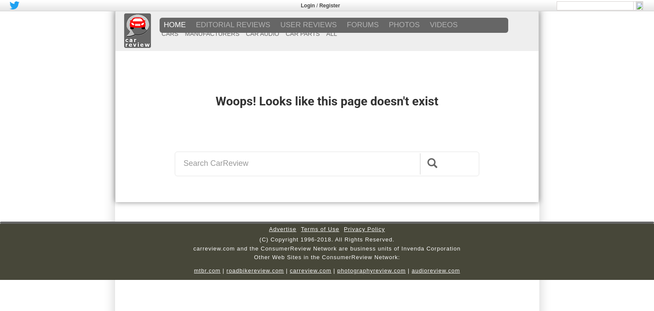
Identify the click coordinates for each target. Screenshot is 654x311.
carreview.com (310, 270)
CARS (170, 33)
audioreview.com (436, 270)
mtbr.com (207, 270)
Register (329, 6)
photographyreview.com (371, 270)
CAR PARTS (303, 33)
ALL (331, 33)
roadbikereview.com (255, 270)
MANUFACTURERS (212, 33)
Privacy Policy (364, 229)
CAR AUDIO (262, 33)
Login (308, 6)
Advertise (282, 229)
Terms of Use (320, 229)
